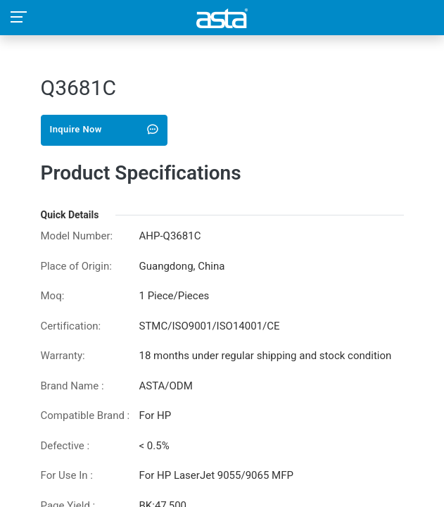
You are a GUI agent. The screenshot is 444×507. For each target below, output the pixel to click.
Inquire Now (104, 129)
